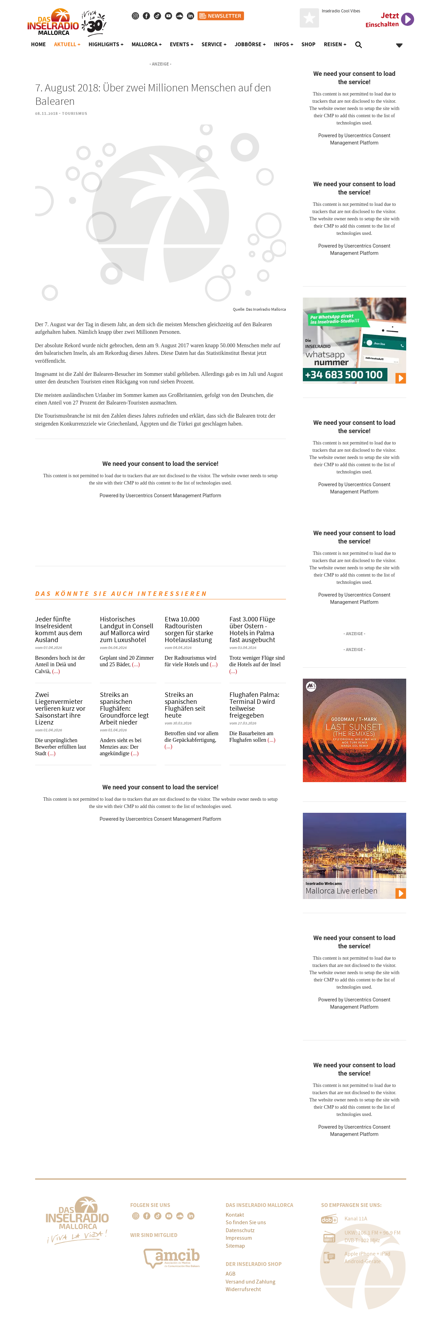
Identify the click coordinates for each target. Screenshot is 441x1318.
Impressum (239, 1238)
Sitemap (235, 1245)
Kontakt (235, 1214)
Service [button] (212, 44)
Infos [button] (281, 44)
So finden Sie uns (246, 1222)
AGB (230, 1273)
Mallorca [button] (144, 44)
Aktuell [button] (65, 44)
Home (38, 44)
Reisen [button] (333, 44)
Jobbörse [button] (248, 44)
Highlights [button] (104, 44)
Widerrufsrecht (243, 1289)
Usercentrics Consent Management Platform (173, 495)
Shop (308, 44)
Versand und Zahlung (250, 1281)
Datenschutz (240, 1230)
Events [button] (179, 44)
